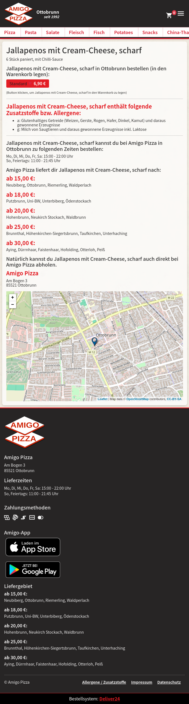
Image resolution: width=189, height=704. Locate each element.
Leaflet (102, 399)
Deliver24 (109, 698)
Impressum (141, 682)
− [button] (12, 304)
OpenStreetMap (137, 399)
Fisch (99, 32)
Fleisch (76, 32)
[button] (180, 13)
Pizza (9, 32)
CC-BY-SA (174, 399)
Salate (52, 32)
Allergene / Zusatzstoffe (104, 682)
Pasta (31, 32)
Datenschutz (169, 682)
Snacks (150, 32)
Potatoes (123, 32)
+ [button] (12, 297)
